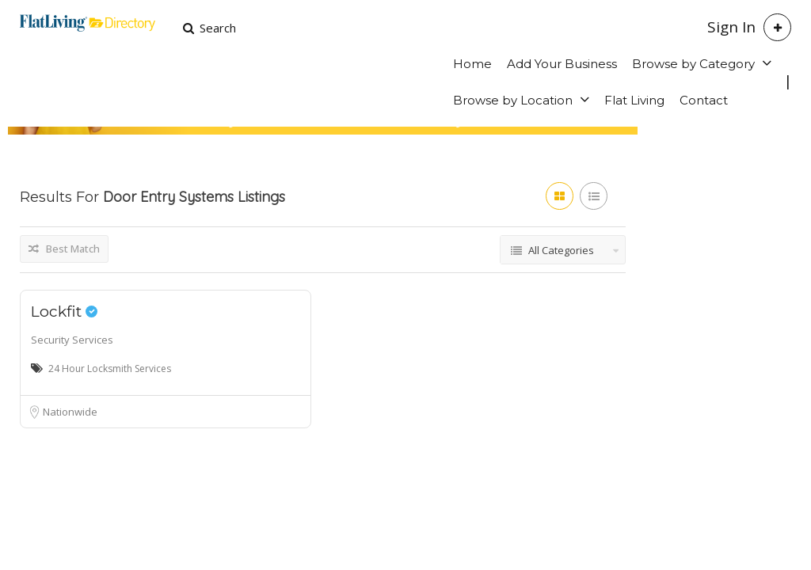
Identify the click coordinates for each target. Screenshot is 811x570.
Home (472, 63)
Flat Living (634, 100)
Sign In (731, 27)
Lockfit (64, 311)
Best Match (64, 248)
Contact (704, 100)
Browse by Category (693, 63)
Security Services (72, 339)
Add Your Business (562, 63)
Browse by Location (513, 100)
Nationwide (70, 412)
